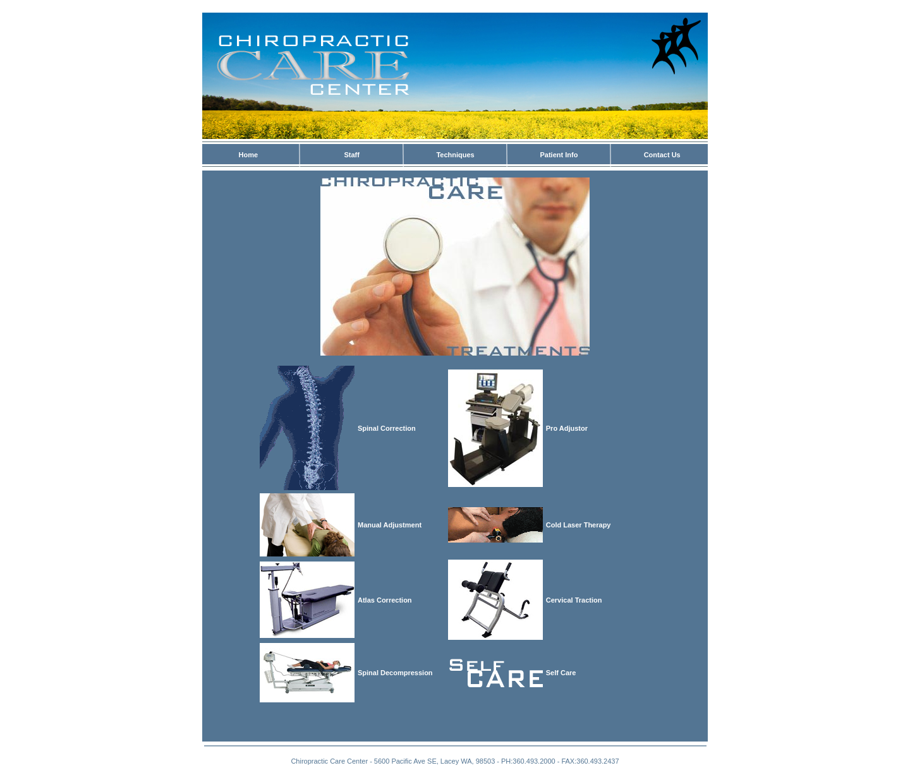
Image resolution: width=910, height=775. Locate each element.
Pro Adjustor (567, 428)
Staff (352, 155)
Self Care (561, 672)
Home (248, 155)
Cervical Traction (574, 600)
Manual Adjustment (390, 525)
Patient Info (559, 155)
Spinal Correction (387, 428)
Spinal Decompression (395, 672)
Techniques (455, 155)
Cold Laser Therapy (578, 525)
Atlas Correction (385, 600)
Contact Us (662, 155)
